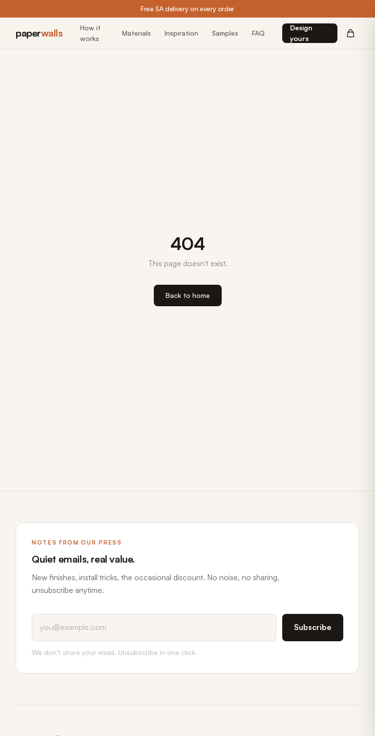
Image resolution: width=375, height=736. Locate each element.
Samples (225, 33)
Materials (136, 33)
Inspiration (181, 33)
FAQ (258, 33)
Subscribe (313, 627)
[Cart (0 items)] (350, 33)
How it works (90, 32)
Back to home (188, 295)
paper (39, 33)
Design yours (301, 32)
